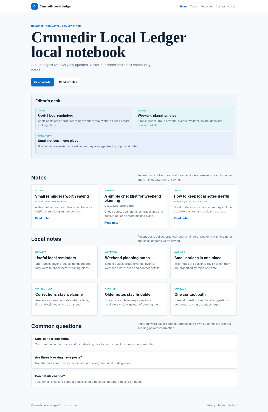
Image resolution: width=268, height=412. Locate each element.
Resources (207, 6)
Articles (232, 6)
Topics (194, 6)
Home (183, 6)
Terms (221, 405)
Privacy (211, 405)
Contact (220, 6)
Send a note (42, 82)
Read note (42, 218)
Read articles (68, 82)
